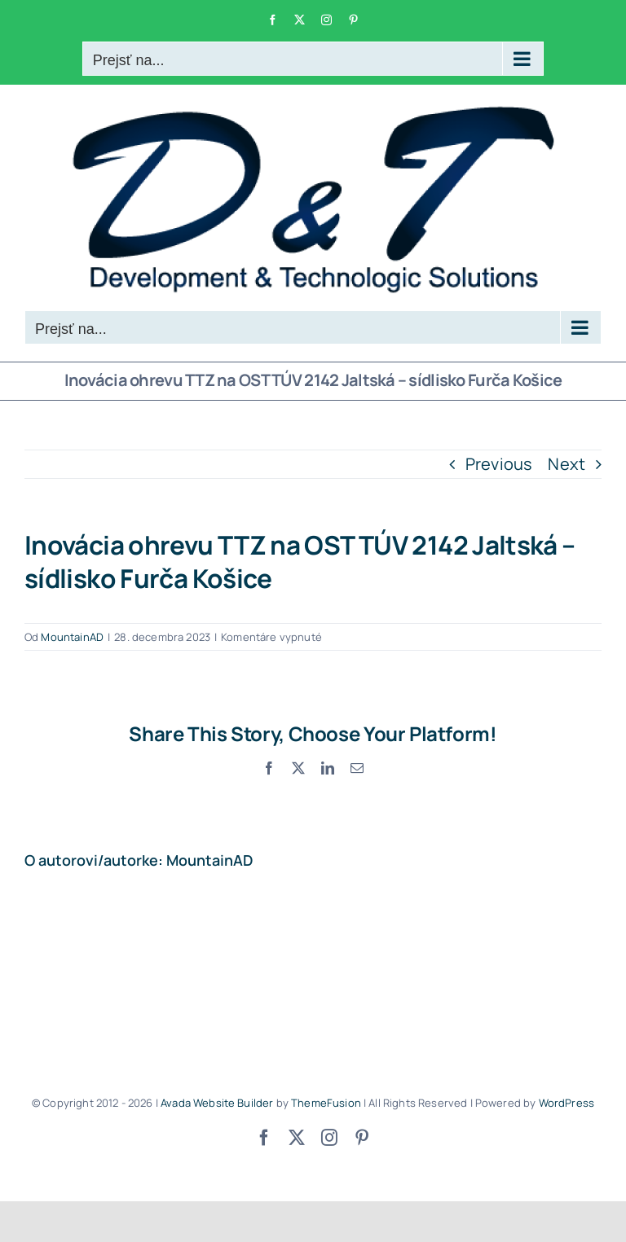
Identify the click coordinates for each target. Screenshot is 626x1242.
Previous (498, 464)
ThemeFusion (326, 1102)
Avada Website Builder (217, 1102)
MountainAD (72, 637)
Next (566, 464)
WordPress (566, 1102)
